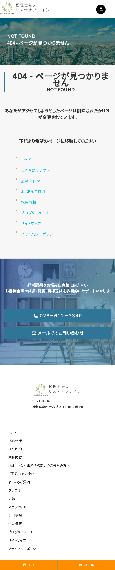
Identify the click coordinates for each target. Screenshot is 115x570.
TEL (28, 565)
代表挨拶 (15, 440)
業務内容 (31, 181)
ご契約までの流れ (21, 473)
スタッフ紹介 (17, 507)
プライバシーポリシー (39, 234)
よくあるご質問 (33, 191)
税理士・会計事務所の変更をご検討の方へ (39, 465)
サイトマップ (31, 223)
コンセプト (15, 448)
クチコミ (14, 490)
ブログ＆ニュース (35, 212)
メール (86, 565)
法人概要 (15, 523)
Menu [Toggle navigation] (100, 9)
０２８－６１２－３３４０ (57, 315)
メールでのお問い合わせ (57, 333)
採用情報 (28, 202)
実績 (11, 498)
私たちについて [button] (36, 170)
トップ (26, 159)
